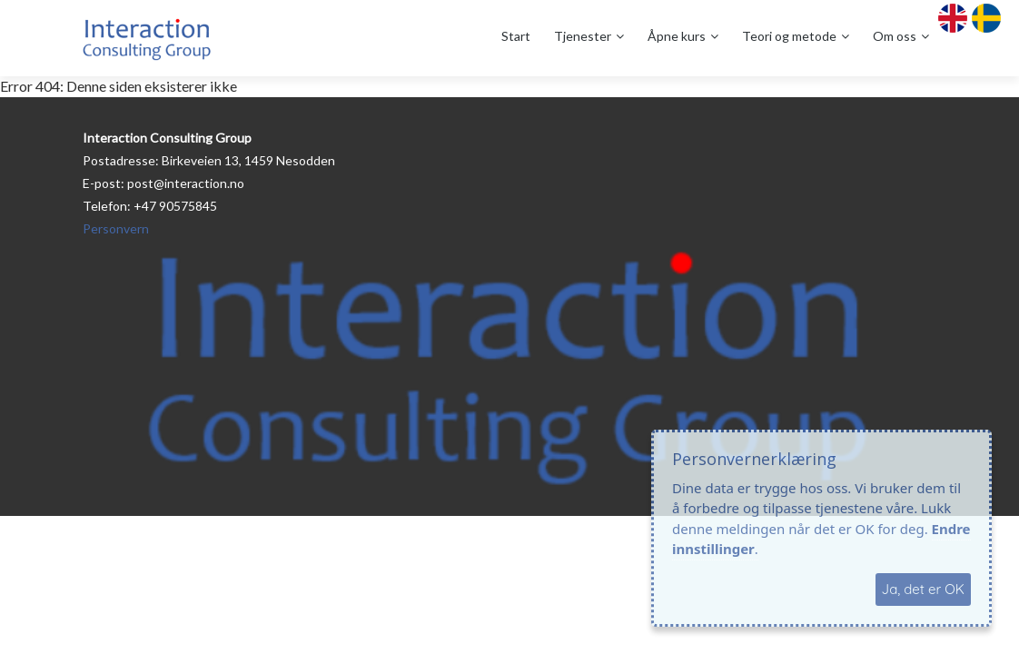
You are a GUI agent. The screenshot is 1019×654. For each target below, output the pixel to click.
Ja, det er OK (923, 589)
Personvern (116, 228)
